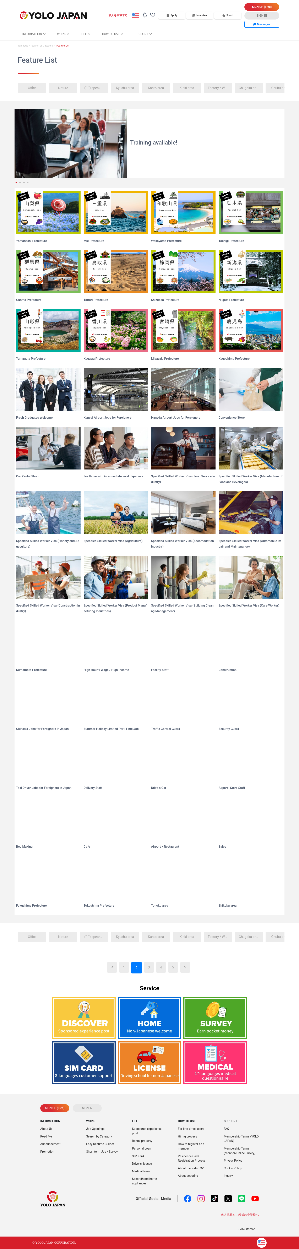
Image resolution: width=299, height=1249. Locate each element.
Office (32, 88)
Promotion (47, 1151)
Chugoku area (249, 88)
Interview (199, 15)
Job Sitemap (247, 1229)
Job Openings (95, 1129)
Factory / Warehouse (220, 88)
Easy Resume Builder (100, 1144)
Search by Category (42, 45)
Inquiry (228, 1176)
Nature (63, 88)
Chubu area (279, 88)
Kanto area (156, 88)
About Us (46, 1129)
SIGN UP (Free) (262, 7)
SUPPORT (143, 34)
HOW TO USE (112, 34)
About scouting (188, 1176)
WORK (63, 34)
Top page (23, 45)
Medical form (141, 1171)
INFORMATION (33, 34)
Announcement (50, 1144)
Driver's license (142, 1164)
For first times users (191, 1129)
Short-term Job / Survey (102, 1151)
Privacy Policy (233, 1160)
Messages (261, 24)
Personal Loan (141, 1148)
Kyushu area (125, 88)
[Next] (185, 967)
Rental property (142, 1141)
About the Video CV (191, 1168)
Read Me (46, 1136)
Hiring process (187, 1136)
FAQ (226, 1129)
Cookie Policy (233, 1168)
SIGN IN (262, 15)
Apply (171, 15)
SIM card (138, 1156)
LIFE (85, 34)
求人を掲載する (118, 15)
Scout (227, 15)
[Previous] (112, 967)
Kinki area (187, 88)
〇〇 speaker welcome (96, 88)
